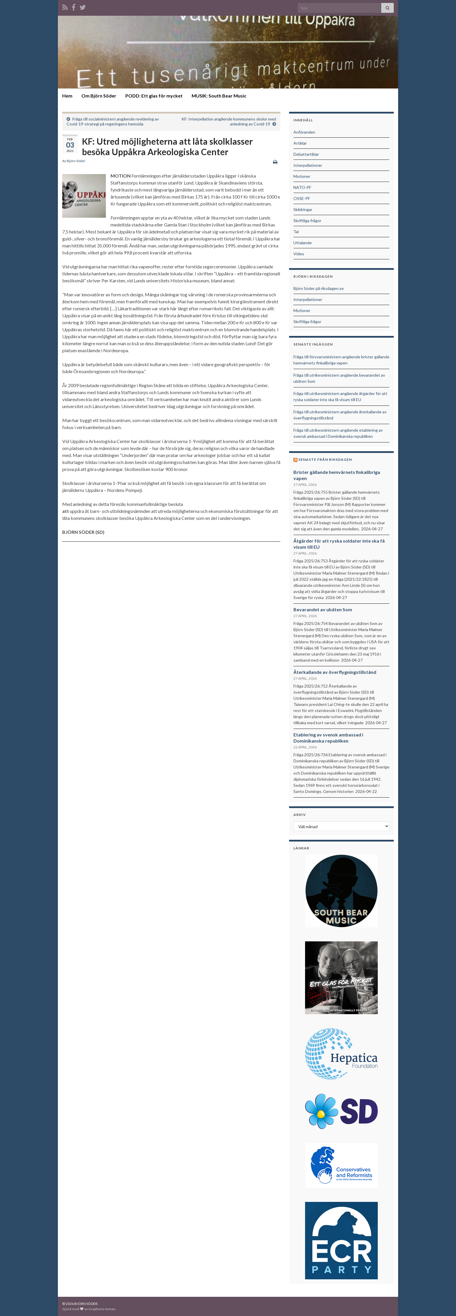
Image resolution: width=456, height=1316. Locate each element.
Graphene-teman (101, 1309)
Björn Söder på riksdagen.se (318, 288)
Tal (296, 231)
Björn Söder (76, 161)
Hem (67, 95)
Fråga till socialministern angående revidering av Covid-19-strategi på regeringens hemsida (113, 121)
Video (298, 253)
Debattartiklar (306, 154)
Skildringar (302, 209)
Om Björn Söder (98, 95)
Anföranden (304, 132)
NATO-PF (302, 187)
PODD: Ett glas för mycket (154, 95)
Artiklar (300, 143)
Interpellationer (307, 165)
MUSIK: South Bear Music (219, 95)
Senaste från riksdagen (325, 459)
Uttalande (302, 242)
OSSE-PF (301, 198)
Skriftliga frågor (307, 220)
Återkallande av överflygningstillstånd (334, 672)
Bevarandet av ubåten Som (322, 609)
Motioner (301, 176)
